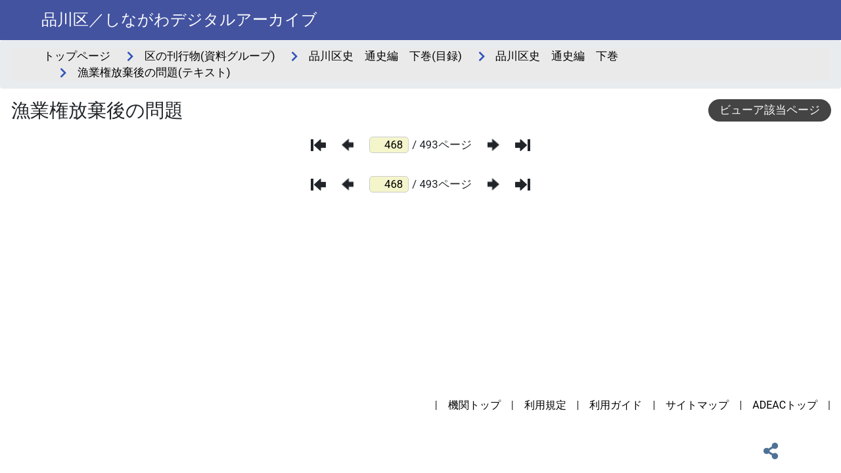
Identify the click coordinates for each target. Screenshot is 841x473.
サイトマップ (697, 405)
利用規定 (545, 405)
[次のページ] (493, 145)
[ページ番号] (389, 145)
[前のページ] (347, 145)
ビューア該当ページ (769, 109)
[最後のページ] (522, 145)
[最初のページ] (318, 145)
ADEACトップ (784, 405)
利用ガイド (615, 405)
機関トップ (474, 405)
